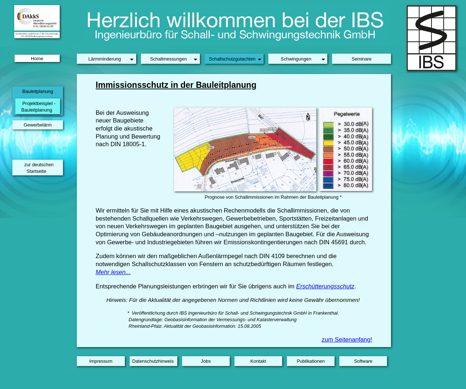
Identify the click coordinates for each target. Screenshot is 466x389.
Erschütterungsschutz (325, 286)
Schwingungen (296, 59)
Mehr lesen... (113, 272)
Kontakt (258, 361)
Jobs (206, 361)
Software (363, 361)
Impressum (100, 361)
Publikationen (311, 361)
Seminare (362, 59)
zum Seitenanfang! (347, 339)
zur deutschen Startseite (39, 168)
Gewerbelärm (38, 125)
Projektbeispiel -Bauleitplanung (38, 107)
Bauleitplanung (37, 91)
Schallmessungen (168, 59)
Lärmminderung (104, 59)
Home (37, 58)
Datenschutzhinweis (153, 361)
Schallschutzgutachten (232, 59)
